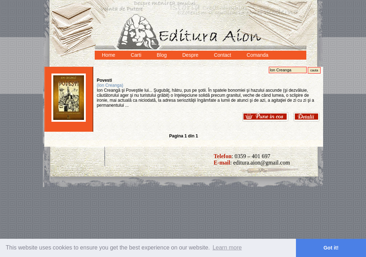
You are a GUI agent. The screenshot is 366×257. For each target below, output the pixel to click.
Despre (190, 55)
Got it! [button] (330, 248)
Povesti (104, 80)
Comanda (257, 55)
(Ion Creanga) (110, 85)
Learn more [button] (227, 248)
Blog (162, 55)
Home (108, 55)
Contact (222, 55)
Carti (136, 55)
